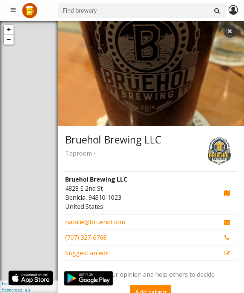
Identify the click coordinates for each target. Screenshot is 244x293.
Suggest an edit (87, 253)
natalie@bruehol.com (95, 222)
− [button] (9, 39)
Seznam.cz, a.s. (16, 290)
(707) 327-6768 (86, 237)
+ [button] (9, 29)
